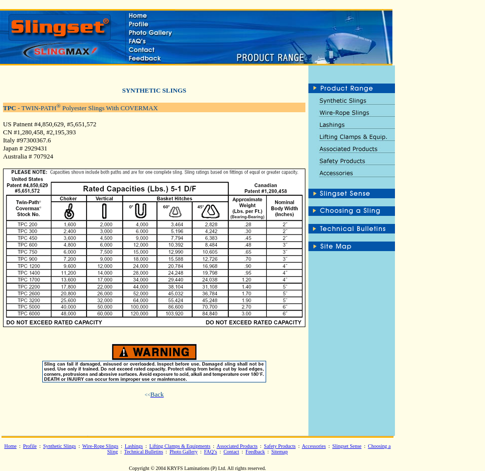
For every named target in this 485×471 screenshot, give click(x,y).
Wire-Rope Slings (101, 446)
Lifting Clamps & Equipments (179, 446)
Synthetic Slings (59, 446)
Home (10, 446)
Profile (30, 446)
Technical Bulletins (143, 451)
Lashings (134, 446)
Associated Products (236, 446)
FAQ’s (210, 451)
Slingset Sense (346, 446)
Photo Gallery (184, 451)
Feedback (255, 451)
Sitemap (279, 451)
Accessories (314, 446)
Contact (231, 451)
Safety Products (280, 446)
